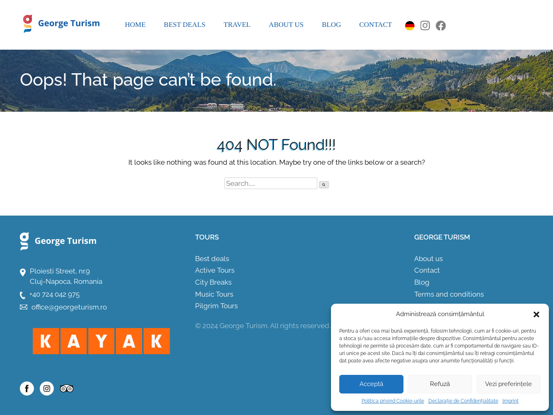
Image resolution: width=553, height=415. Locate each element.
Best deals (184, 25)
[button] (536, 314)
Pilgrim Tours (216, 306)
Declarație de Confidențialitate (463, 401)
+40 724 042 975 (54, 294)
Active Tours (214, 270)
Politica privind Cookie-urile (393, 401)
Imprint (510, 401)
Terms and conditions (449, 294)
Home (135, 25)
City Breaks (213, 282)
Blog (331, 25)
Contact (375, 25)
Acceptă (371, 384)
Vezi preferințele (508, 384)
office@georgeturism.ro (69, 307)
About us (286, 25)
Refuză (440, 384)
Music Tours (214, 294)
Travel (237, 25)
